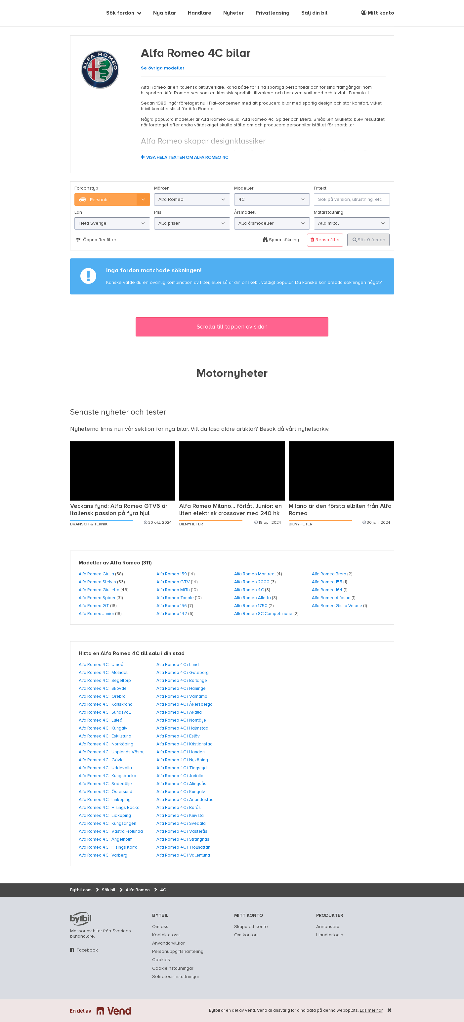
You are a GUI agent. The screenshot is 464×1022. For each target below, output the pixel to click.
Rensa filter (325, 239)
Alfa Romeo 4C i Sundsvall (105, 712)
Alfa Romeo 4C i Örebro (102, 696)
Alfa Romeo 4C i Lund (177, 664)
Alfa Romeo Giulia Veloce (337, 605)
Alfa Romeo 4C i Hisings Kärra (108, 847)
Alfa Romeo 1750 (251, 605)
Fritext (320, 188)
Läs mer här (371, 1010)
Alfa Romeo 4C (249, 590)
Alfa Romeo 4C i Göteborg (182, 672)
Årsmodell (245, 212)
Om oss (160, 926)
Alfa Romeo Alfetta (252, 598)
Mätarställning (328, 212)
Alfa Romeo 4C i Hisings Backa (109, 807)
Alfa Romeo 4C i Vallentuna (183, 855)
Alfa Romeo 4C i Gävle (101, 760)
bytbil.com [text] (80, 919)
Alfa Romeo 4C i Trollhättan (183, 847)
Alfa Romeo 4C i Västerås (181, 831)
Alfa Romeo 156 (171, 605)
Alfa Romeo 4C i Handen (180, 752)
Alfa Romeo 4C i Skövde (103, 688)
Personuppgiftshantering (177, 951)
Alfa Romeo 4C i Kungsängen (107, 823)
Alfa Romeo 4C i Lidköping (105, 815)
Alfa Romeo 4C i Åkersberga (184, 704)
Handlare (199, 13)
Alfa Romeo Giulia (96, 574)
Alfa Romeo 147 (171, 613)
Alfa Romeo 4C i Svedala (181, 823)
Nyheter (233, 13)
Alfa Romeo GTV (173, 582)
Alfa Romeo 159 (171, 574)
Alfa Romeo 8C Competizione (263, 613)
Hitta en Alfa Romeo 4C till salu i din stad (132, 653)
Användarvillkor (168, 943)
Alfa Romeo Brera (329, 574)
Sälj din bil (314, 13)
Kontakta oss (166, 935)
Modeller (243, 188)
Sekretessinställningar (175, 976)
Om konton (246, 935)
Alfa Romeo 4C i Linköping (105, 799)
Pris (157, 212)
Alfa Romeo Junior (96, 613)
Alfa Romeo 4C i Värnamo (181, 696)
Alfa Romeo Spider (97, 598)
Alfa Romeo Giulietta (99, 590)
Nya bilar (164, 13)
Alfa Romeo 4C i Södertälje (105, 783)
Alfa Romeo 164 (327, 590)
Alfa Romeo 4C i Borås (178, 807)
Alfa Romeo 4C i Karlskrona (106, 704)
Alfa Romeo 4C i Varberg (103, 855)
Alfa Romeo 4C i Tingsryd (181, 768)
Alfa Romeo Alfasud (331, 598)
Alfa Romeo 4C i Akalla (179, 712)
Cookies (161, 959)
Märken (162, 188)
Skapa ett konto (251, 926)
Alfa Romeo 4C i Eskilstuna (105, 736)
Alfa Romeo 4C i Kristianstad (184, 744)
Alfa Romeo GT (94, 605)
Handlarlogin (329, 935)
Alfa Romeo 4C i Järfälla (179, 776)
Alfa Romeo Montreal (254, 574)
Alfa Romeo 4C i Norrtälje (181, 720)
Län (78, 212)
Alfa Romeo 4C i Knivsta (180, 815)
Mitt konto (377, 13)
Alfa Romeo (125, 563)
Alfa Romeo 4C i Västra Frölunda (111, 831)
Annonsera (327, 926)
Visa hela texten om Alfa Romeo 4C (187, 158)
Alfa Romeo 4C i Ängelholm (106, 839)
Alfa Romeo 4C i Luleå (100, 720)
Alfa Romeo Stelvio (97, 582)
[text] (77, 13)
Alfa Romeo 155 (327, 582)
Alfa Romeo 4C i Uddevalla (105, 768)
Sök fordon (120, 13)
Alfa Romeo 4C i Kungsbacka (107, 776)
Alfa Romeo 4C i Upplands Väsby (112, 752)
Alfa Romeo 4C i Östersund (105, 791)
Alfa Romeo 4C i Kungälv (103, 728)
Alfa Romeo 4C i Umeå (101, 664)
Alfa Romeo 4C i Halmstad (182, 728)
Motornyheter (232, 373)
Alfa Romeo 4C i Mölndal (103, 672)
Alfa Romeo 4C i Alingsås (181, 783)
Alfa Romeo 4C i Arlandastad (185, 799)
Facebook (87, 950)
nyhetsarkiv (313, 429)
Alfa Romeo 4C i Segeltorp (105, 680)
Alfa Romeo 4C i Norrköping (106, 744)
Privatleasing (272, 13)
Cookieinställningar (172, 968)
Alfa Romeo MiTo (173, 590)
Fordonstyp (86, 188)
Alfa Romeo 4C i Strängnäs (182, 839)
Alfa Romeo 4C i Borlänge (181, 680)
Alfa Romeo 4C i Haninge (181, 688)
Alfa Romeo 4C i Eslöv (178, 736)
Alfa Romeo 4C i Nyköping (182, 760)
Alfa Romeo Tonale (175, 598)
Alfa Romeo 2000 (252, 582)
